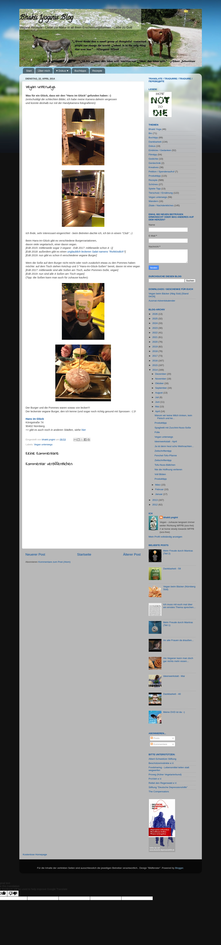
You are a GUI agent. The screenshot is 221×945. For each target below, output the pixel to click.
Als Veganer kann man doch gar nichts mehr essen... (178, 659)
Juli (157, 397)
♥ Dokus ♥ (62, 70)
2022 (155, 332)
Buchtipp (153, 137)
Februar (159, 489)
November (161, 378)
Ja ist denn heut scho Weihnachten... (174, 446)
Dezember (161, 374)
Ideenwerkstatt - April (166, 441)
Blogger (179, 868)
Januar (159, 494)
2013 (155, 500)
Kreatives (154, 167)
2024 (155, 323)
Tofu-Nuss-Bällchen (165, 465)
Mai (157, 406)
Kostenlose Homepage (35, 854)
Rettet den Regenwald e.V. (163, 783)
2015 (155, 365)
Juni (157, 402)
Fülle (157, 432)
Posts (155, 738)
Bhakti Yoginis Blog (46, 18)
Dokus (152, 146)
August (159, 392)
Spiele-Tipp (155, 188)
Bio (150, 133)
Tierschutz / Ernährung (161, 193)
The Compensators (159, 791)
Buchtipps (80, 70)
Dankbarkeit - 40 (172, 694)
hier (84, 429)
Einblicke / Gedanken (160, 150)
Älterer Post (132, 554)
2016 (155, 360)
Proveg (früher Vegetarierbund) (165, 774)
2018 (155, 351)
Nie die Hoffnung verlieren (168, 469)
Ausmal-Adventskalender (162, 300)
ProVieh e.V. (155, 778)
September (161, 388)
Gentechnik (155, 163)
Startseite (84, 554)
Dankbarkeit (155, 141)
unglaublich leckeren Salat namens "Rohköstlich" (95, 251)
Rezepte (97, 70)
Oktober (159, 383)
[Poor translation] (13, 893)
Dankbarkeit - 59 (172, 568)
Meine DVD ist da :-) (174, 712)
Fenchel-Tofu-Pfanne (166, 455)
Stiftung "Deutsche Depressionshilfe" (168, 787)
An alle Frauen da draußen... (178, 640)
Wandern (153, 201)
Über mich (44, 70)
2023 (155, 328)
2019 (155, 346)
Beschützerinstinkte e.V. (161, 763)
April (158, 411)
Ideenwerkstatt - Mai (174, 676)
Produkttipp (155, 175)
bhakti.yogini (49, 439)
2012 (155, 504)
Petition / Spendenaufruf (161, 171)
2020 (155, 341)
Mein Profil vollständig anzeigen (165, 536)
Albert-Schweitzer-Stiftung (162, 759)
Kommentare (159, 744)
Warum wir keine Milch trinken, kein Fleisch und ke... (173, 417)
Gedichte (153, 158)
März (158, 484)
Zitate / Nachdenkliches (161, 205)
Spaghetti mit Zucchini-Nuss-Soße (173, 427)
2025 (155, 318)
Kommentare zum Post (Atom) (54, 562)
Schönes (153, 184)
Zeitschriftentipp (163, 451)
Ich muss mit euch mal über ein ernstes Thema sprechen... (179, 606)
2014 (155, 369)
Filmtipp (153, 154)
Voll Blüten (160, 474)
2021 (155, 337)
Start (29, 70)
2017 (155, 355)
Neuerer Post (35, 554)
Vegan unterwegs (43, 444)
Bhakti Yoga (155, 129)
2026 (155, 314)
